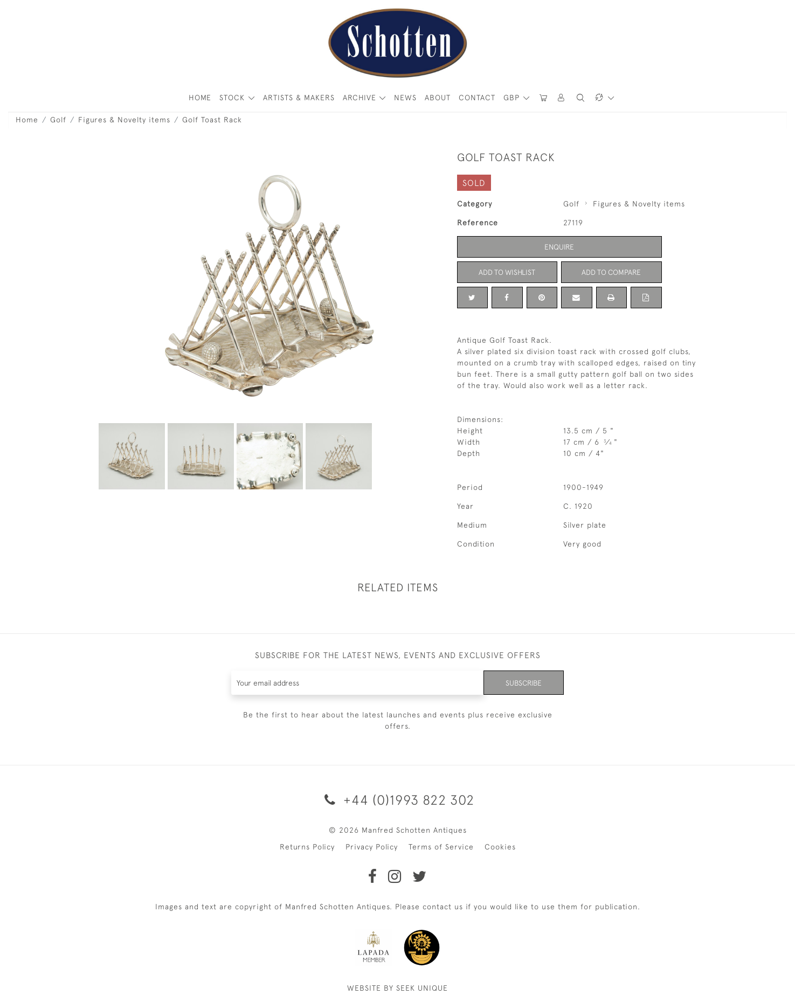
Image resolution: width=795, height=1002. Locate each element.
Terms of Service (441, 846)
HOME (200, 97)
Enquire (559, 247)
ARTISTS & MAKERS (299, 97)
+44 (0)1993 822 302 (397, 799)
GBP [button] (512, 97)
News (405, 97)
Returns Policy (307, 846)
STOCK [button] (233, 97)
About (438, 97)
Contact (477, 97)
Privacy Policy (371, 846)
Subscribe (523, 682)
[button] (561, 97)
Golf (58, 119)
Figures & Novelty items (124, 119)
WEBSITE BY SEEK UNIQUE (397, 988)
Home (27, 119)
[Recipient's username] (357, 683)
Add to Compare (611, 272)
